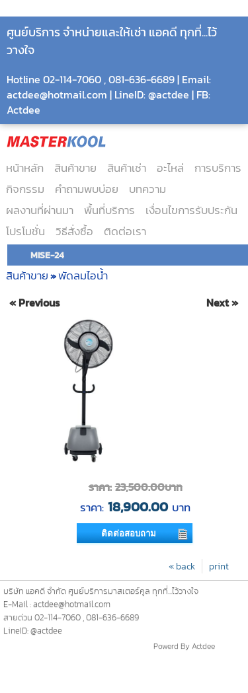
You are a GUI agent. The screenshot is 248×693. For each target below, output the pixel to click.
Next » (222, 302)
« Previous (34, 302)
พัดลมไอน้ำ (83, 275)
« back (182, 566)
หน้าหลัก (25, 167)
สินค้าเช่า (126, 167)
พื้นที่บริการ (109, 210)
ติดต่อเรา (125, 231)
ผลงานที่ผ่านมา (39, 210)
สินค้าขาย (75, 167)
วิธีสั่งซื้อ (74, 231)
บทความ (147, 189)
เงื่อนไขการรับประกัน (191, 210)
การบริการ (217, 167)
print (219, 566)
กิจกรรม (25, 189)
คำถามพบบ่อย (86, 189)
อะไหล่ (170, 167)
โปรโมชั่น (25, 231)
